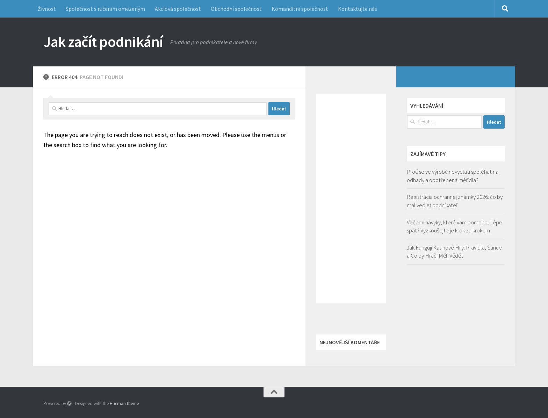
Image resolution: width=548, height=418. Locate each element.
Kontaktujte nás (357, 8)
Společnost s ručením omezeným (105, 8)
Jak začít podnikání (103, 42)
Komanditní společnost (300, 8)
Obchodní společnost (236, 8)
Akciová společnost (178, 8)
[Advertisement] (351, 198)
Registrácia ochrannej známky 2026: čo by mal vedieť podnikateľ (455, 201)
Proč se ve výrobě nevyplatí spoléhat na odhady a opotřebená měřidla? (452, 176)
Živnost (47, 8)
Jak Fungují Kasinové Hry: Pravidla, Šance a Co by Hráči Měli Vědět (454, 252)
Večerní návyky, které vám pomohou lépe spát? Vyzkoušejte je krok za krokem (454, 226)
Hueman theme (124, 403)
